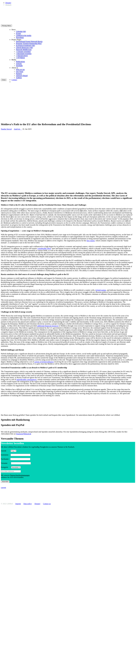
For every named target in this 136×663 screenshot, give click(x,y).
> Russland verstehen (23, 54)
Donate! (8, 3)
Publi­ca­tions (20, 62)
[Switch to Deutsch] (8, 5)
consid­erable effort (44, 248)
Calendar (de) (21, 31)
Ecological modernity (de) (25, 46)
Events (18, 33)
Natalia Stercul (6, 129)
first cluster (91, 241)
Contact (14, 80)
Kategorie (6, 467)
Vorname (5, 463)
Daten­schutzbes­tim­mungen (19, 475)
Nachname (5, 459)
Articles (19, 64)
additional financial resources (47, 326)
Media (13, 60)
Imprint (18, 504)
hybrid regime (101, 290)
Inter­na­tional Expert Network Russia (29, 41)
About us (14, 68)
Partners (19, 74)
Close (4, 80)
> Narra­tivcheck (22, 56)
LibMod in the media (23, 36)
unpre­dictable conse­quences (26, 379)
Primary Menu (6, 26)
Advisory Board (22, 76)
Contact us (47, 504)
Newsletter (20, 38)
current (3, 487)
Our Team (19, 72)
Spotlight (19, 66)
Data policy (28, 504)
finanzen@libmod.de (23, 434)
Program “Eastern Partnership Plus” (29, 43)
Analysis (18, 129)
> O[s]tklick (20, 58)
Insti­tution (5, 455)
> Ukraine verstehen (23, 52)
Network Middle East (24, 50)
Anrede (5, 451)
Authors (19, 78)
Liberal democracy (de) (24, 48)
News (13, 30)
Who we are (20, 70)
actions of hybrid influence (44, 362)
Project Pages (16, 40)
